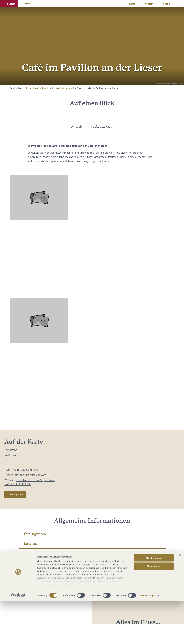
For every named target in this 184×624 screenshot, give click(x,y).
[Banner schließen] (180, 578)
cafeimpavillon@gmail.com (29, 475)
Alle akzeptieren (154, 581)
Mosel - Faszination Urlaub (39, 88)
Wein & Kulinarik (65, 88)
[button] (9, 3)
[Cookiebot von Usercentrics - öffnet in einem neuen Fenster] (18, 618)
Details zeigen (148, 618)
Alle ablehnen (153, 589)
